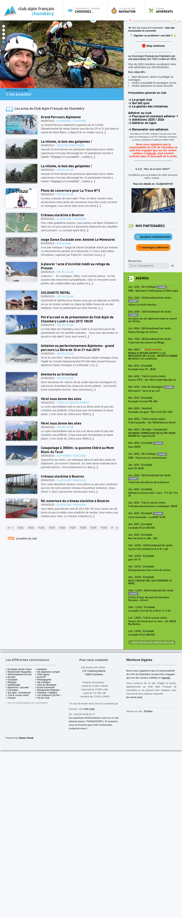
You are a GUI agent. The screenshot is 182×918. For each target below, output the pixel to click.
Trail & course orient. (73, 402)
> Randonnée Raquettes (18, 671)
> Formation (12, 690)
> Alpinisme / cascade (17, 687)
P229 (93, 528)
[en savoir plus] (134, 697)
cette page (89, 709)
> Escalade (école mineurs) (20, 669)
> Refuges (11, 682)
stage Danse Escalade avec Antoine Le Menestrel (78, 239)
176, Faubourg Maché (93, 670)
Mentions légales (139, 660)
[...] (103, 132)
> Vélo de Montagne (45, 684)
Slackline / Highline (71, 218)
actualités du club (22, 538)
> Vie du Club (42, 697)
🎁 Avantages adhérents (153, 247)
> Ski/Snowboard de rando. (20, 674)
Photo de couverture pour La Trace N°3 (70, 190)
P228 (83, 528)
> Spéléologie (13, 684)
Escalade (64, 243)
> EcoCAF (40, 677)
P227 (72, 528)
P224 (41, 528)
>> (117, 528)
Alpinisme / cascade (71, 120)
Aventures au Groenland (59, 374)
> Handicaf (41, 669)
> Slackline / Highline (46, 692)
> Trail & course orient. (17, 695)
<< (8, 528)
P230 (104, 528)
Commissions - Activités (86, 10)
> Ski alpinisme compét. (47, 671)
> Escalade (11, 679)
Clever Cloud (26, 737)
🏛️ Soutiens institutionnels (153, 236)
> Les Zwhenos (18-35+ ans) (50, 695)
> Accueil (10, 677)
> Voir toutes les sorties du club (152, 642)
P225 (52, 528)
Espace (164, 10)
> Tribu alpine (42, 674)
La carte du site (126, 10)
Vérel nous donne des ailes (61, 399)
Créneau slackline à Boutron (62, 215)
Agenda (142, 278)
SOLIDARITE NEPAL (55, 293)
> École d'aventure (45, 687)
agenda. (166, 677)
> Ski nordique (42, 682)
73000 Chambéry (94, 674)
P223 (31, 528)
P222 (20, 528)
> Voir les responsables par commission (27, 702)
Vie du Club (65, 169)
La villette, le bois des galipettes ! (66, 141)
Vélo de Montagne (70, 145)
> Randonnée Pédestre (47, 690)
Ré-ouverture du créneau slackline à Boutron (75, 501)
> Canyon (11, 697)
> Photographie (43, 679)
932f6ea (148, 711)
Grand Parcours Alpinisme (61, 117)
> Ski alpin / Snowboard (18, 692)
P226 (62, 528)
